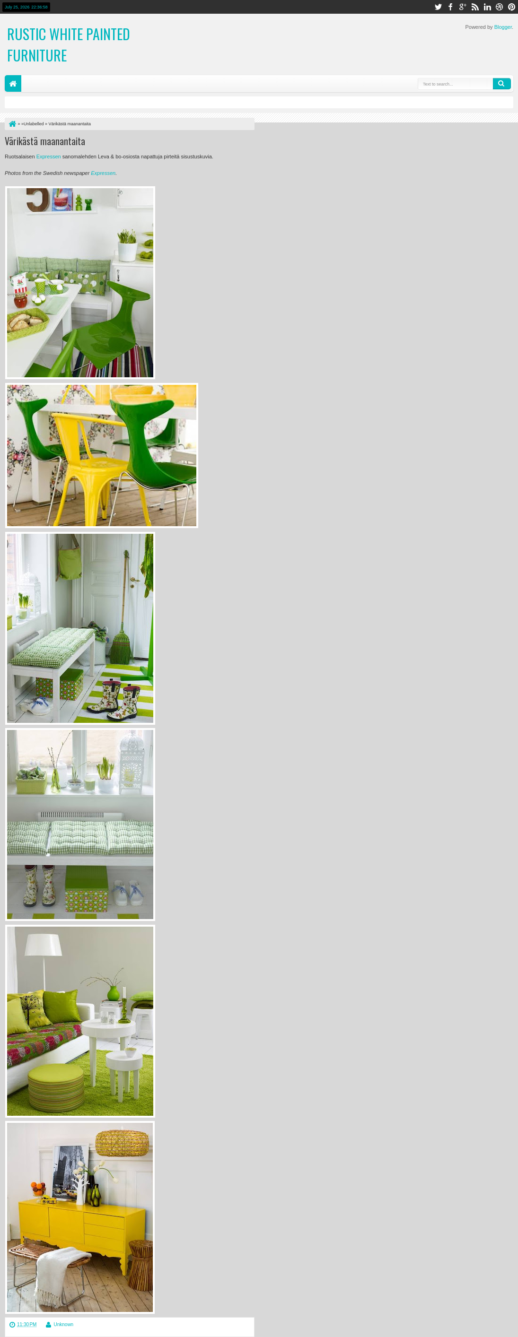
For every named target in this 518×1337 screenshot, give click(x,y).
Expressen (48, 156)
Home (13, 83)
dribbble (499, 7)
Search (502, 83)
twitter (438, 7)
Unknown (63, 1324)
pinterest (512, 7)
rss (475, 7)
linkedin (487, 7)
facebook (450, 7)
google (463, 7)
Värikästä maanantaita (45, 141)
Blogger (503, 27)
